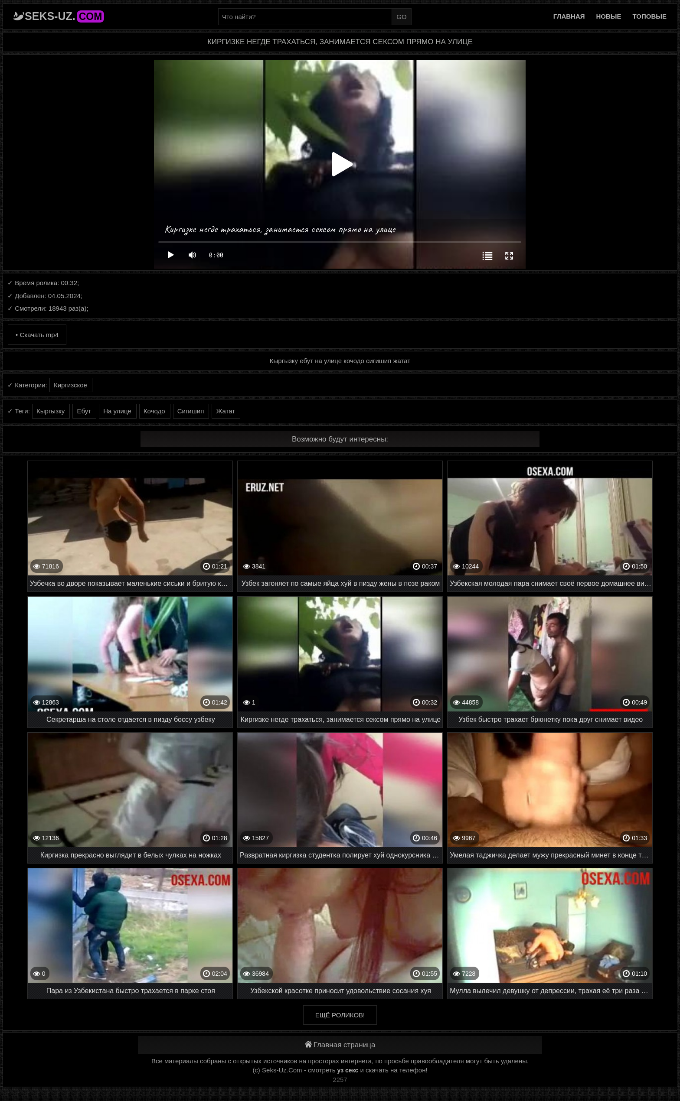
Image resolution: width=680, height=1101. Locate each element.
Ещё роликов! (340, 1015)
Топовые (650, 16)
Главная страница (340, 1045)
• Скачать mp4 (37, 334)
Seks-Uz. (64, 16)
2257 (340, 1079)
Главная (569, 16)
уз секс (348, 1070)
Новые (608, 16)
